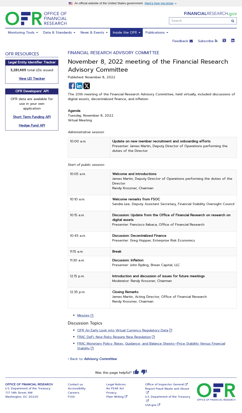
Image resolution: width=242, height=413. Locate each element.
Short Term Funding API (32, 116)
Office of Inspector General (164, 384)
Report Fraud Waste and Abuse (167, 389)
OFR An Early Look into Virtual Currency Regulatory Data (122, 330)
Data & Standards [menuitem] (59, 32)
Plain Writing (115, 397)
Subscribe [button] (207, 41)
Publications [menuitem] (157, 32)
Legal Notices (116, 384)
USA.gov (150, 405)
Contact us (75, 384)
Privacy (111, 393)
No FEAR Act (115, 388)
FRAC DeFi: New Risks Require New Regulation (114, 336)
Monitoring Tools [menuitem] (23, 32)
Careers (73, 393)
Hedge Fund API (32, 125)
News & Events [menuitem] (94, 32)
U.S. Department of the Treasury (167, 397)
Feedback (183, 41)
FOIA (71, 397)
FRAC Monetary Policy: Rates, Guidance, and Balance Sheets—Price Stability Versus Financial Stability (151, 346)
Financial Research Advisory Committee (113, 53)
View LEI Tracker (32, 78)
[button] (72, 86)
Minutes (83, 315)
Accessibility (77, 388)
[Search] (233, 20)
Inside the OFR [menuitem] (126, 32)
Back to (92, 358)
